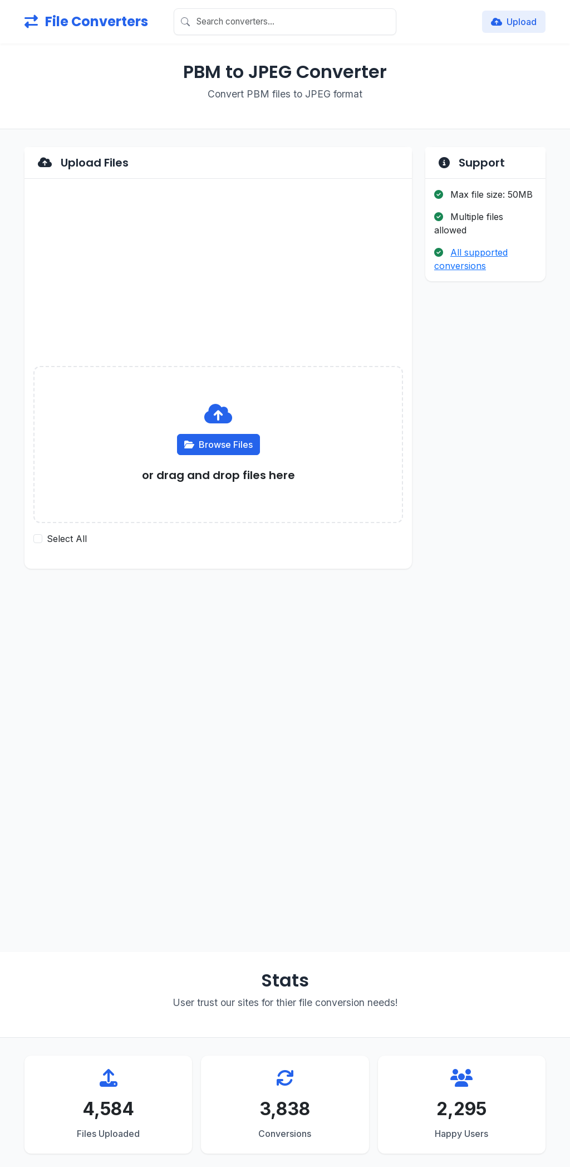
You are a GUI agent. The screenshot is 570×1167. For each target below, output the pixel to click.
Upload (514, 21)
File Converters (86, 21)
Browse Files (218, 444)
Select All (67, 538)
